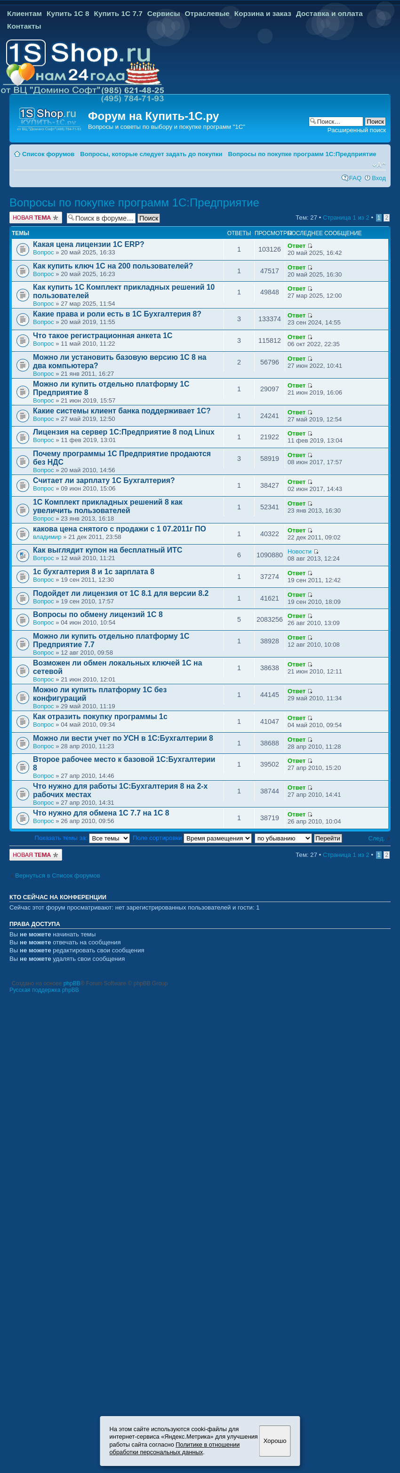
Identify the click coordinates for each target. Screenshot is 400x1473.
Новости (300, 551)
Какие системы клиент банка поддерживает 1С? (122, 411)
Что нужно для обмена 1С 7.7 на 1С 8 (101, 813)
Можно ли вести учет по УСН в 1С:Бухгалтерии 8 (123, 738)
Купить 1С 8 (68, 13)
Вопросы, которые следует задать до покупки (151, 154)
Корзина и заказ (262, 13)
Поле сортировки (192, 837)
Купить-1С (173, 116)
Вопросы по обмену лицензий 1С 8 (98, 614)
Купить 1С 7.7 (118, 13)
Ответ (296, 245)
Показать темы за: (82, 837)
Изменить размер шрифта (379, 165)
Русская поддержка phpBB (44, 990)
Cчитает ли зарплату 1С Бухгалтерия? (104, 480)
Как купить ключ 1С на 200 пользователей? (113, 266)
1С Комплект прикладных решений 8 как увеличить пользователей (108, 506)
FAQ (355, 178)
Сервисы (163, 13)
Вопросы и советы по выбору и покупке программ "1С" (166, 126)
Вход (379, 178)
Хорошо (275, 1440)
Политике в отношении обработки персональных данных (175, 1448)
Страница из (346, 217)
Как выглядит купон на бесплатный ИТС (107, 550)
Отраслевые (207, 13)
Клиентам (24, 13)
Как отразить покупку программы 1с (100, 717)
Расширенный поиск (357, 130)
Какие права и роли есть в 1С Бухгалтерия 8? (117, 314)
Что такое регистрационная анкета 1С (102, 336)
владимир (47, 536)
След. (376, 838)
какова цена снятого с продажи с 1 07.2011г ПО (119, 529)
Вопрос (43, 252)
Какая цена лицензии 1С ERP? (88, 244)
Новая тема (35, 217)
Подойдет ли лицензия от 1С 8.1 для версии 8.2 (120, 593)
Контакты (24, 26)
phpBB (72, 983)
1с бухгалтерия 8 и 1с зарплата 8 (93, 572)
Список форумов (48, 154)
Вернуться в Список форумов (57, 875)
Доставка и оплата (329, 13)
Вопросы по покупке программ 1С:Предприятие (302, 154)
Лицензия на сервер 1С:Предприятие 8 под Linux (124, 432)
